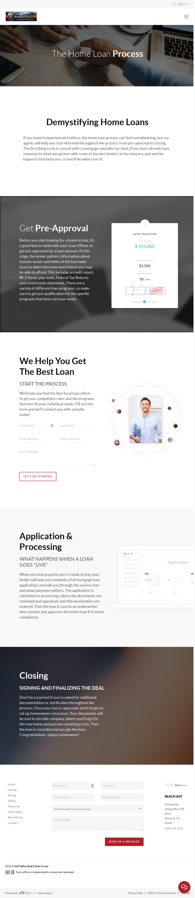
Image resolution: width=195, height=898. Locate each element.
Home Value (15, 811)
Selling (12, 800)
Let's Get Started (38, 476)
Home (11, 784)
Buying (12, 795)
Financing (13, 806)
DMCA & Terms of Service (162, 893)
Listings (12, 789)
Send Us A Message (124, 841)
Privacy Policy (135, 893)
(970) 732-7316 (174, 828)
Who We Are (15, 817)
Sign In (180, 4)
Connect (13, 822)
